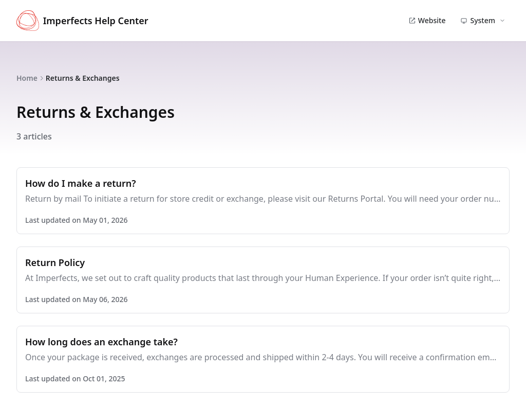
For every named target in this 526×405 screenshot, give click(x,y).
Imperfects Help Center (82, 20)
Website (427, 20)
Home (26, 78)
